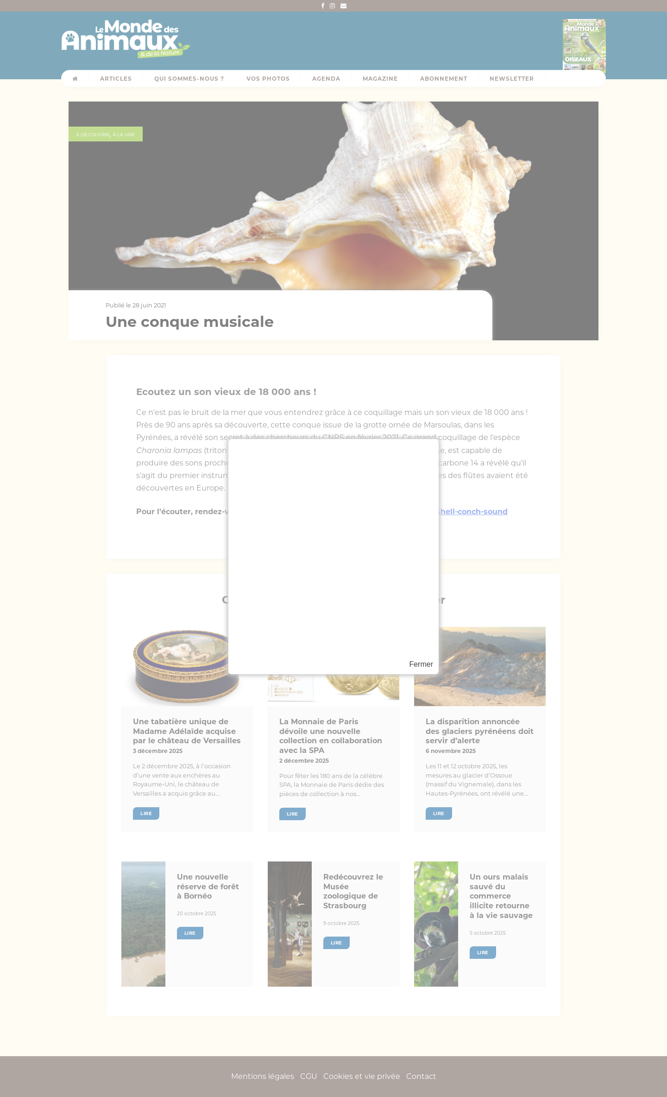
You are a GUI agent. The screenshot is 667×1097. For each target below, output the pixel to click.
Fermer (421, 664)
